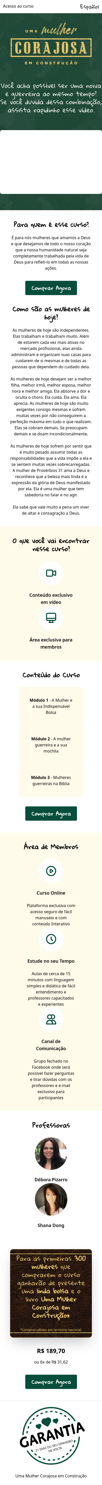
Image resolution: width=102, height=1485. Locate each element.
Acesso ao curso (18, 6)
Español (89, 6)
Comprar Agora (51, 288)
